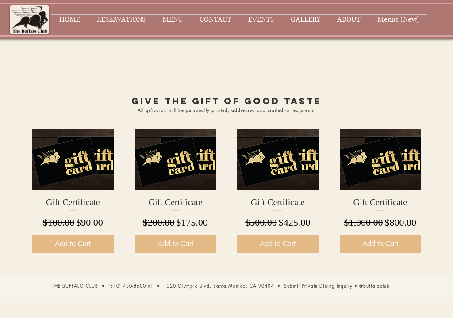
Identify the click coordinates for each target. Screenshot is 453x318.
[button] (317, 285)
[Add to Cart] (73, 244)
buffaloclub (376, 285)
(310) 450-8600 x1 (131, 285)
